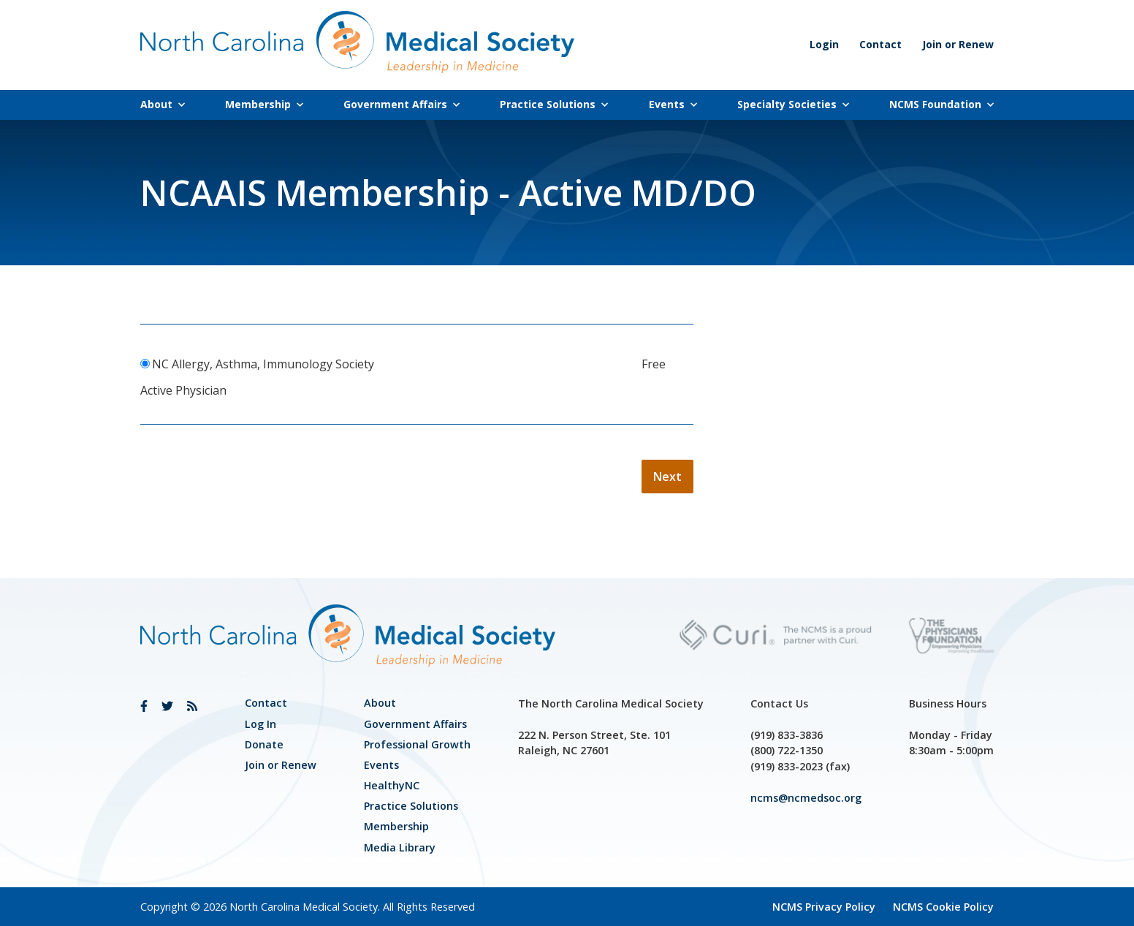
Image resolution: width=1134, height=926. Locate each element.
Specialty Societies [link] (793, 104)
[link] (144, 706)
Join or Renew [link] (958, 44)
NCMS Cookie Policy (943, 907)
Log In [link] (260, 724)
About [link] (162, 104)
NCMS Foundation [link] (941, 104)
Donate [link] (264, 744)
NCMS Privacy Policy (823, 907)
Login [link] (824, 44)
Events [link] (673, 104)
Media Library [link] (399, 847)
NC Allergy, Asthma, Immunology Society (263, 364)
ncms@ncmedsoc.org (805, 798)
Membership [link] (264, 104)
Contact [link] (880, 44)
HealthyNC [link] (391, 785)
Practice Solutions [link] (554, 104)
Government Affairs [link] (401, 104)
